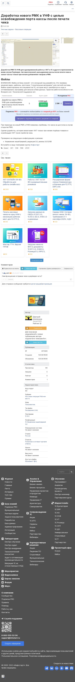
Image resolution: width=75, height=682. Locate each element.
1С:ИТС (33, 521)
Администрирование (13, 527)
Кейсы (32, 531)
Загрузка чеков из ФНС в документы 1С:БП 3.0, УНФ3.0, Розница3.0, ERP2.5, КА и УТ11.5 (36, 249)
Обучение (60, 479)
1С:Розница (59, 523)
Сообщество (10, 533)
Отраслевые (35, 555)
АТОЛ (27, 148)
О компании (7, 593)
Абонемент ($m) (31, 461)
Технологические (37, 561)
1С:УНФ (58, 516)
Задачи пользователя (14, 517)
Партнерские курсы (63, 498)
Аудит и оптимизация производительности (14, 559)
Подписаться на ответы (10, 268)
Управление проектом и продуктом (39, 492)
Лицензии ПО (35, 551)
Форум (8, 582)
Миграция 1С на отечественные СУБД (14, 564)
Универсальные (61, 532)
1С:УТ (57, 519)
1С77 (57, 539)
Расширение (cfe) (31, 410)
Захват (6, 148)
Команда (33, 497)
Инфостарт (35, 145)
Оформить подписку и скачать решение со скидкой (37, 119)
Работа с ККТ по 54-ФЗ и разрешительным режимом (37, 182)
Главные (8, 485)
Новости (8, 482)
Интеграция (10, 530)
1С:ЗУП (58, 526)
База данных (10, 523)
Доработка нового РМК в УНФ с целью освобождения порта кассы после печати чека (35, 19)
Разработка (10, 520)
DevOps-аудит (11, 545)
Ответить (10, 279)
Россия (27, 436)
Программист (60, 482)
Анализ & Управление (36, 480)
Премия (8, 498)
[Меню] (3, 3)
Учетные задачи (11, 513)
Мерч (7, 586)
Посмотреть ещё (37, 260)
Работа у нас (7, 609)
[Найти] (72, 472)
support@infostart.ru (10, 638)
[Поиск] (8, 3)
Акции (32, 517)
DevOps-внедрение (13, 548)
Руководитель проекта (61, 490)
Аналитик (59, 485)
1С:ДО (57, 529)
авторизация (47, 284)
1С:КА (57, 513)
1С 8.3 (27, 416)
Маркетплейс (61, 503)
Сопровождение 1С (38, 513)
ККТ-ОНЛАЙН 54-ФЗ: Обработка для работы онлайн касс (12, 182)
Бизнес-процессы (37, 488)
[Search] (66, 472)
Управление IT (36, 500)
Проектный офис (63, 548)
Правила (5, 602)
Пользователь (30, 404)
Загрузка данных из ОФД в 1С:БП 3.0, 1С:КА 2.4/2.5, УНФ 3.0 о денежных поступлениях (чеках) (37, 216)
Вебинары (34, 537)
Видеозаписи (11, 575)
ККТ (12, 148)
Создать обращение (13, 644)
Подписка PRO (11, 507)
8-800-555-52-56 (9, 635)
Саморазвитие (36, 507)
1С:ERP (58, 509)
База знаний (11, 504)
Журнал (9, 479)
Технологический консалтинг (12, 553)
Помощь (5, 606)
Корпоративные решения (38, 543)
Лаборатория (11, 539)
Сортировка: (50, 268)
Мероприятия (11, 571)
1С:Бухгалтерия (61, 506)
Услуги (32, 527)
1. (2, 273)
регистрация (36, 284)
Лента (7, 489)
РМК (21, 148)
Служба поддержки (13, 619)
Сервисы (33, 524)
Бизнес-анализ (36, 484)
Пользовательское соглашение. (15, 656)
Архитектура (35, 503)
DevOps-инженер (62, 494)
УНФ (16, 148)
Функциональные (12, 510)
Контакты (5, 612)
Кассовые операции (32, 396)
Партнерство (35, 534)
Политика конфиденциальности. (42, 656)
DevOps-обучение (12, 542)
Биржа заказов (12, 578)
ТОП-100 (8, 495)
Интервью (9, 492)
